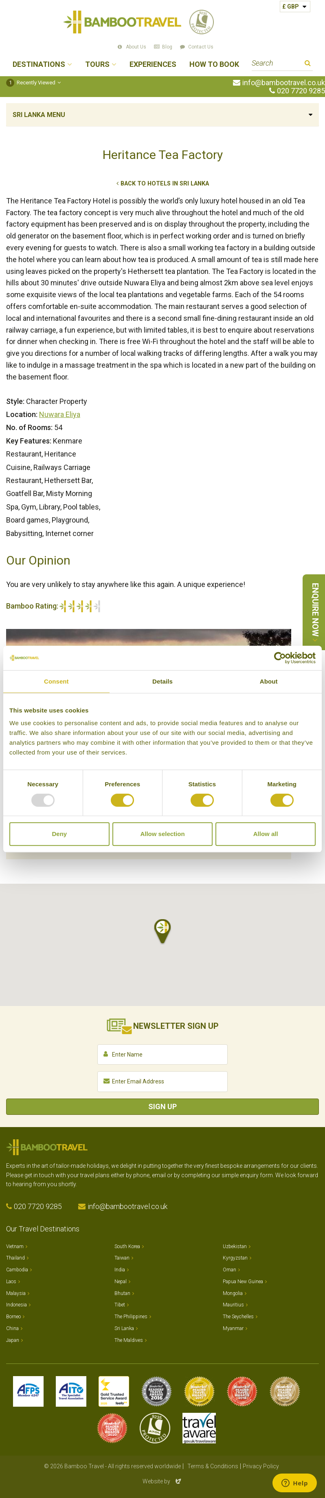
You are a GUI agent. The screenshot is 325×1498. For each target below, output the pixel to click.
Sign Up (162, 1106)
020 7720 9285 (301, 91)
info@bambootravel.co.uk (283, 82)
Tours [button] (97, 64)
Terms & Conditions (212, 1466)
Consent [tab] (56, 681)
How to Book (214, 64)
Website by (162, 1481)
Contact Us (200, 47)
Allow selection (162, 833)
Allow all (265, 833)
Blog (167, 47)
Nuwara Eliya (59, 414)
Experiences (153, 64)
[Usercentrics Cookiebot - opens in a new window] (280, 658)
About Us (136, 47)
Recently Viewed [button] (30, 82)
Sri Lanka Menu (39, 115)
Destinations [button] (39, 64)
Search (308, 64)
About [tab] (269, 681)
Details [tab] (162, 681)
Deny (59, 833)
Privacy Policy (261, 1466)
